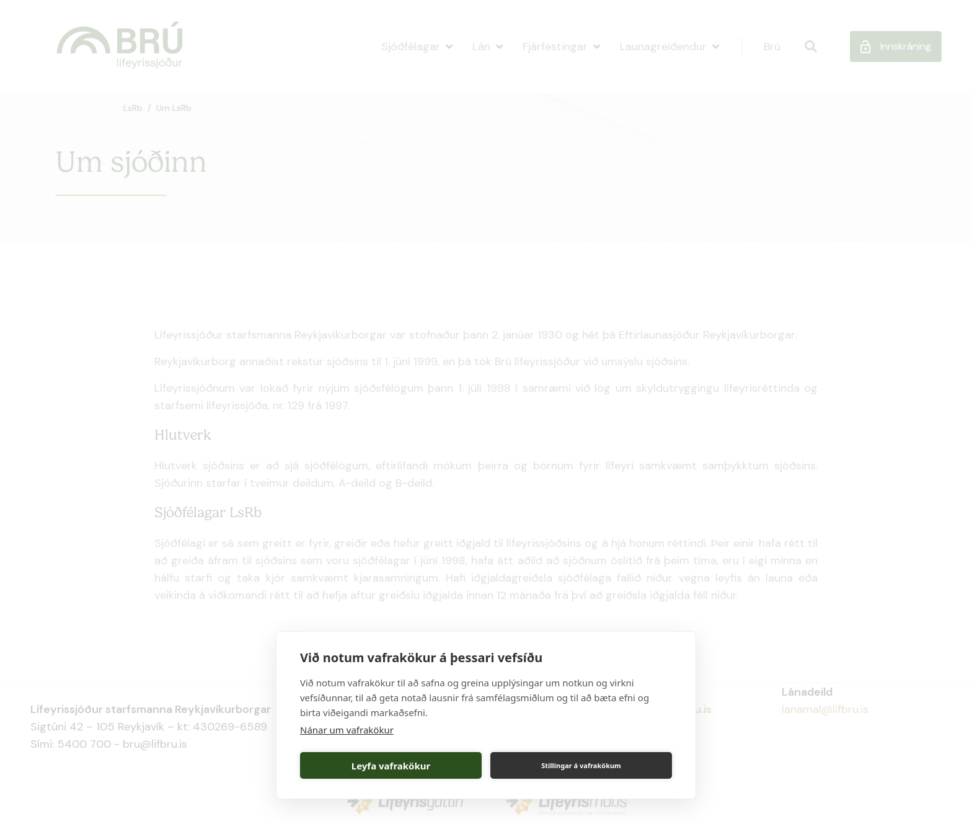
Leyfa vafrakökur (390, 766)
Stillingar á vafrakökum (581, 765)
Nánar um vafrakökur (347, 730)
